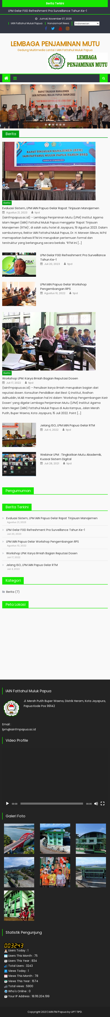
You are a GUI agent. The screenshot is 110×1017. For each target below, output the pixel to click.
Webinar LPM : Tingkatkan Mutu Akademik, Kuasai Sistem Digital (71, 456)
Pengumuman (18, 490)
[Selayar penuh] (103, 804)
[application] (55, 777)
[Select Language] (87, 23)
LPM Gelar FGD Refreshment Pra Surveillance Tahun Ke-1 (47, 11)
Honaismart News (58, 23)
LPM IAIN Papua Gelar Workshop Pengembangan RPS (63, 286)
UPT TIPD (76, 1012)
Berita (11, 133)
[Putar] (7, 804)
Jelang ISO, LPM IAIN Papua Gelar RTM (67, 425)
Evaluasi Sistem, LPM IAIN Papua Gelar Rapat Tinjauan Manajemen (50, 208)
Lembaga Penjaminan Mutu (55, 43)
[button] (5, 106)
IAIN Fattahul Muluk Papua (26, 23)
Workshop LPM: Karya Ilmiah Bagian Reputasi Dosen (40, 378)
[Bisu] (96, 804)
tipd (37, 212)
